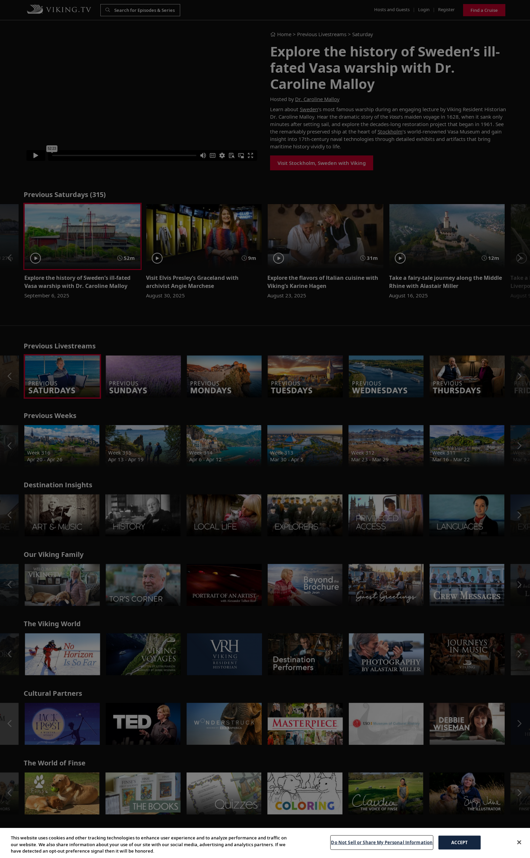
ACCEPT (459, 850)
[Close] (519, 849)
